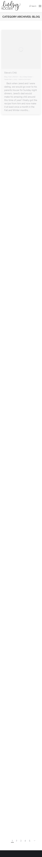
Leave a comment (24, 79)
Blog (5, 77)
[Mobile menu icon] (40, 6)
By (26, 77)
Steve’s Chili (10, 72)
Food (9, 77)
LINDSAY (15, 77)
